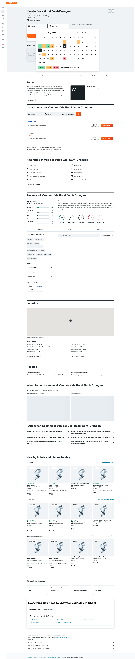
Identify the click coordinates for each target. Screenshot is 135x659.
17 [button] (44, 54)
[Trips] (3, 39)
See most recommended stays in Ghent (103, 536)
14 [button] (60, 50)
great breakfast (39, 239)
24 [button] (44, 58)
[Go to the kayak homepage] (11, 3)
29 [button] (64, 58)
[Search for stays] (3, 11)
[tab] (41, 229)
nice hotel (41, 250)
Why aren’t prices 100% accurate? (71, 648)
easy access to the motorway (35, 247)
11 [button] (48, 50)
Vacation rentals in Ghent (64, 622)
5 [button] (52, 46)
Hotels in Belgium (52, 657)
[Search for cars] (3, 15)
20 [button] (56, 54)
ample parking (31, 254)
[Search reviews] (80, 235)
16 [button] (40, 54)
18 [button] (48, 54)
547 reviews (37, 20)
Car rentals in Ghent (62, 619)
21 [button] (60, 54)
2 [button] (82, 42)
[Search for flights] (3, 8)
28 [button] (60, 58)
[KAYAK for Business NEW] (3, 34)
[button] (3, 3)
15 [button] (64, 50)
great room (30, 239)
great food (39, 254)
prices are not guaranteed (61, 637)
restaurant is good (32, 250)
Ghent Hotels (61, 657)
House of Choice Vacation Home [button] (80, 483)
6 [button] (56, 46)
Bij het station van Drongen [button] (100, 485)
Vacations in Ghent (89, 619)
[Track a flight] (3, 31)
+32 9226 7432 (31, 18)
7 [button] (60, 46)
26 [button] (52, 58)
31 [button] (44, 63)
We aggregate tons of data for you (71, 645)
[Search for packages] (3, 19)
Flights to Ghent (34, 619)
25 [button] (48, 58)
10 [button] (44, 50)
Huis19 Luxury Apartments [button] (78, 557)
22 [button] (64, 54)
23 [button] (40, 58)
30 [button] (40, 63)
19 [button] (52, 54)
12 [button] (52, 50)
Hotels (35, 657)
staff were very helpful (33, 243)
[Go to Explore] (3, 27)
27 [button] (56, 58)
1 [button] (64, 42)
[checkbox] (35, 288)
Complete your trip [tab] (34, 609)
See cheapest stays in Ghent (106, 499)
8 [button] (64, 46)
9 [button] (82, 46)
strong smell (47, 254)
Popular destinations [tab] (48, 609)
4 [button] (48, 46)
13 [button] (56, 50)
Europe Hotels (42, 657)
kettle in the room (32, 258)
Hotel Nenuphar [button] (53, 485)
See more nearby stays (108, 462)
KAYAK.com (29, 657)
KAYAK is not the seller (71, 642)
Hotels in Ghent (34, 622)
